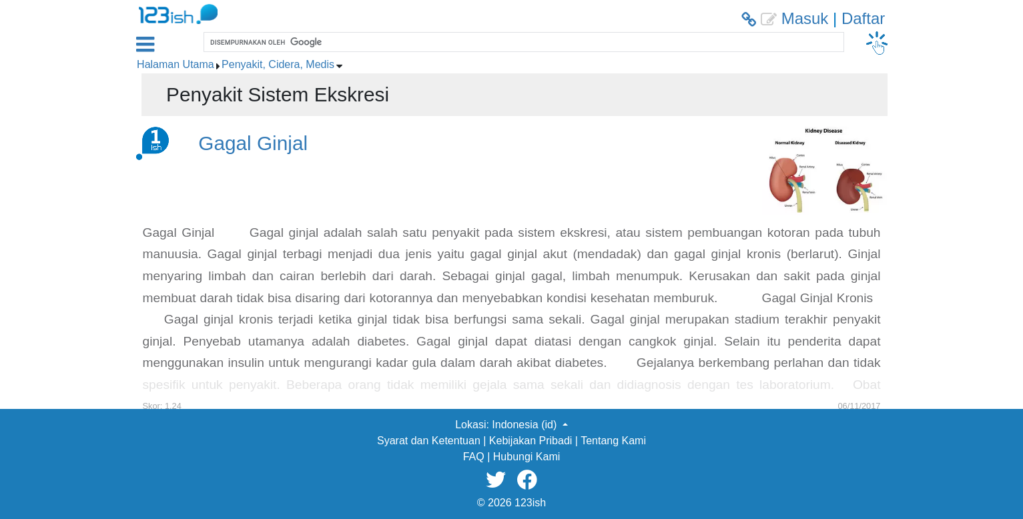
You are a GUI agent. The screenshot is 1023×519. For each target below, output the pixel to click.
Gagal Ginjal (253, 143)
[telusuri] (522, 42)
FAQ (473, 456)
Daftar (863, 18)
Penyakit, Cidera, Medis (278, 64)
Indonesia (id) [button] (525, 424)
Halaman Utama (175, 64)
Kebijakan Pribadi (531, 440)
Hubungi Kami (527, 456)
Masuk (805, 18)
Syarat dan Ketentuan (428, 440)
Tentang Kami (613, 440)
